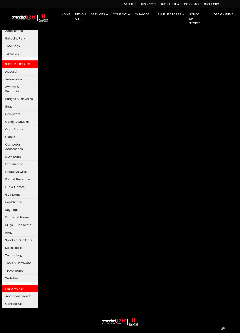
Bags (8, 106)
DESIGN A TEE (80, 16)
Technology (13, 255)
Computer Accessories (14, 146)
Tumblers (12, 54)
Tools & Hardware (18, 263)
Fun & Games (15, 187)
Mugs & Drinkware (18, 225)
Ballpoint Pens (15, 38)
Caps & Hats (14, 129)
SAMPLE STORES (169, 14)
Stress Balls (13, 248)
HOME (65, 14)
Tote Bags (12, 46)
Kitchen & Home (17, 217)
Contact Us (13, 304)
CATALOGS (142, 14)
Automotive (13, 79)
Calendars (12, 114)
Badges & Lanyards (19, 99)
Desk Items (13, 156)
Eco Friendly (14, 164)
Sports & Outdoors (18, 240)
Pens (8, 232)
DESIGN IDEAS (224, 14)
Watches (11, 278)
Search (130, 4)
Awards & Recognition (13, 89)
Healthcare (13, 202)
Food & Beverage (17, 179)
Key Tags (11, 210)
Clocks (10, 137)
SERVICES (98, 14)
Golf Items (12, 194)
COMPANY (120, 14)
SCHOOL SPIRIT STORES (195, 18)
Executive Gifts (16, 172)
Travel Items (14, 270)
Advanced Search (18, 296)
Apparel (11, 72)
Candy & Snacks (17, 122)
